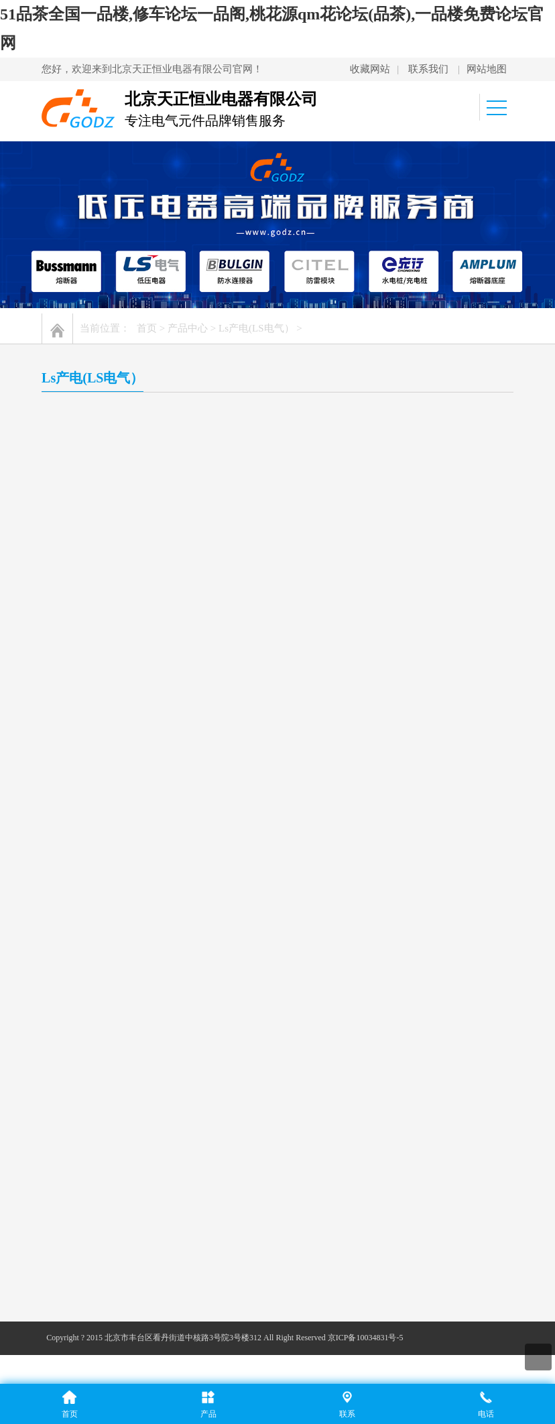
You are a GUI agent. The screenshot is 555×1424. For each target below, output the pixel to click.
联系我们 (428, 69)
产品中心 (188, 328)
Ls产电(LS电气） (256, 328)
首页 (147, 328)
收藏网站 (370, 69)
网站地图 (487, 69)
